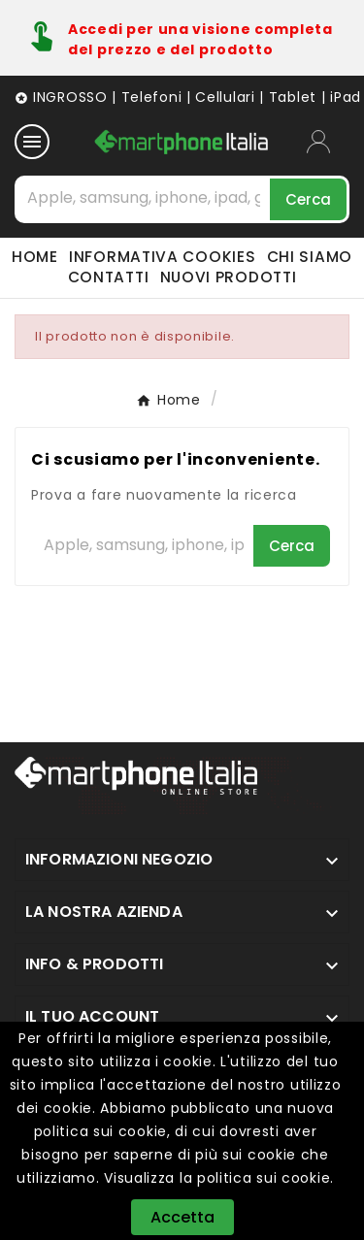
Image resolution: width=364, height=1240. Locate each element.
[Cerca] (143, 198)
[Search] (308, 199)
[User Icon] (328, 141)
